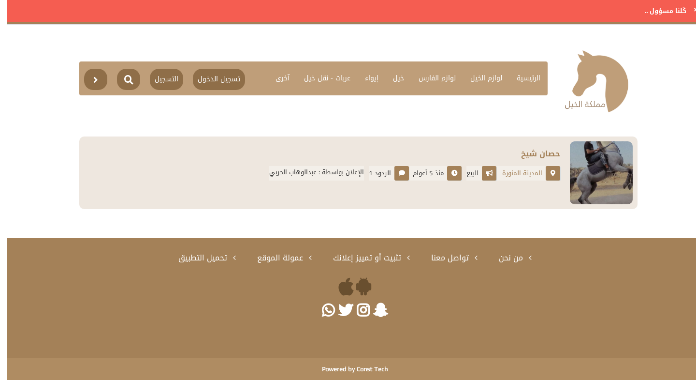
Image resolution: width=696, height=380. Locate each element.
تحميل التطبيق (197, 257)
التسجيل (160, 79)
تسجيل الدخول (212, 79)
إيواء (365, 78)
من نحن (505, 257)
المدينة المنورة (515, 173)
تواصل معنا (444, 257)
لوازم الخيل (479, 78)
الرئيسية (522, 78)
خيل (391, 78)
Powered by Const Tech (348, 369)
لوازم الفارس (430, 78)
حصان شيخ (533, 153)
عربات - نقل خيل (320, 78)
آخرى (276, 78)
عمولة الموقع (274, 257)
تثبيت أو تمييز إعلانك (361, 257)
